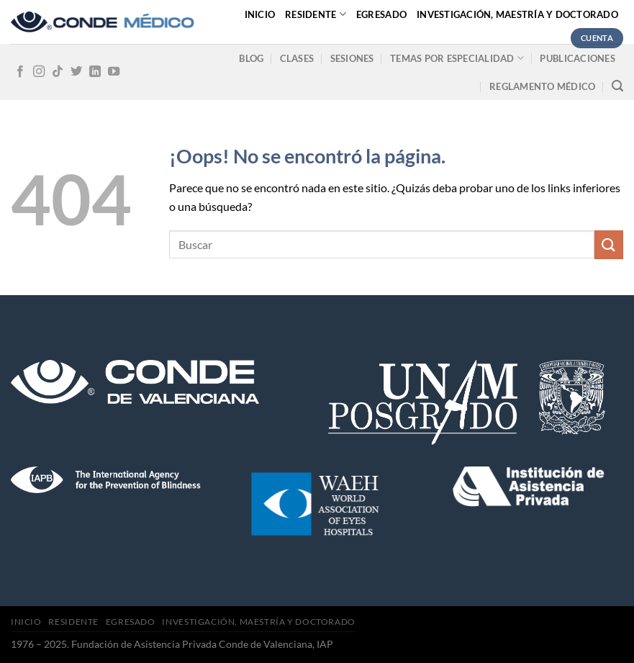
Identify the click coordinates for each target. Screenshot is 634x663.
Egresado (381, 14)
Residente (315, 14)
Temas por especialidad (457, 58)
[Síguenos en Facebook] (20, 72)
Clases (297, 58)
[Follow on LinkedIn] (95, 72)
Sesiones (352, 58)
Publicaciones (577, 58)
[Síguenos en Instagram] (39, 72)
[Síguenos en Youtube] (113, 72)
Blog (251, 58)
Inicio (260, 14)
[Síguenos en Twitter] (76, 72)
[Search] (617, 86)
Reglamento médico (542, 86)
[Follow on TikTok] (57, 72)
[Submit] (608, 244)
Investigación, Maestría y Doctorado (517, 14)
